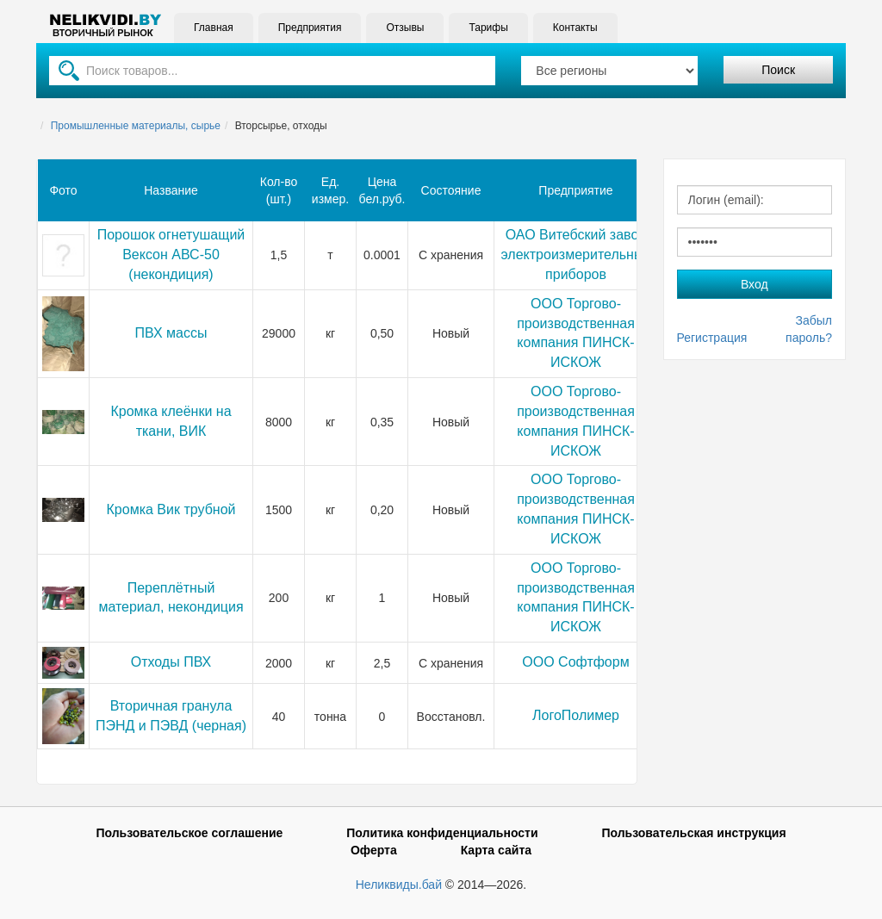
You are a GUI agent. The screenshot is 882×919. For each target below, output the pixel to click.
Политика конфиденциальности (441, 833)
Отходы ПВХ (171, 662)
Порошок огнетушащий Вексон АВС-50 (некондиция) (171, 254)
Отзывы (405, 28)
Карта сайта (496, 850)
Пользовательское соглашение (189, 833)
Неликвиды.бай (399, 884)
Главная (213, 28)
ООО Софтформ (575, 662)
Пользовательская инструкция (693, 833)
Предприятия (310, 28)
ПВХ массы (171, 333)
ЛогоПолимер (575, 715)
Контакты (575, 28)
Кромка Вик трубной (171, 509)
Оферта (374, 850)
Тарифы (488, 28)
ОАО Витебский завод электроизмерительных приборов (576, 254)
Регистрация (712, 338)
